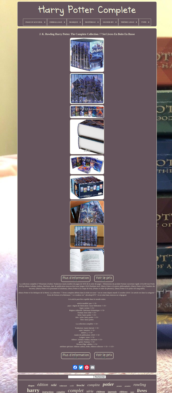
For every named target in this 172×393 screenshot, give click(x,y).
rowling (139, 384)
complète (93, 385)
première (128, 386)
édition (42, 384)
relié (53, 385)
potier (108, 384)
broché (80, 385)
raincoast (63, 386)
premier (119, 386)
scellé (72, 386)
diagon (31, 385)
